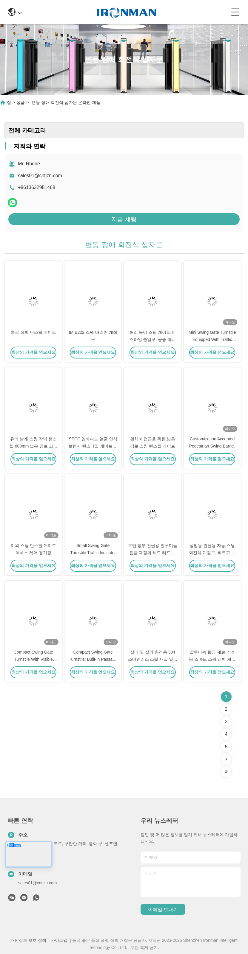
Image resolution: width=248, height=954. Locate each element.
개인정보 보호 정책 (28, 940)
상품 (20, 102)
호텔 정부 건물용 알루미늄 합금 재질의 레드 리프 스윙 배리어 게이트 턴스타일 (153, 552)
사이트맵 (59, 940)
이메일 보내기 (163, 909)
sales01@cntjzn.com (40, 175)
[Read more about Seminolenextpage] (226, 759)
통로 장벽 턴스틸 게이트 (33, 332)
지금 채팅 (124, 219)
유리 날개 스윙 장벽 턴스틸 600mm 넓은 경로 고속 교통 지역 (33, 446)
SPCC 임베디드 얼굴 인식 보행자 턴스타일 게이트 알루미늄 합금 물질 (93, 446)
